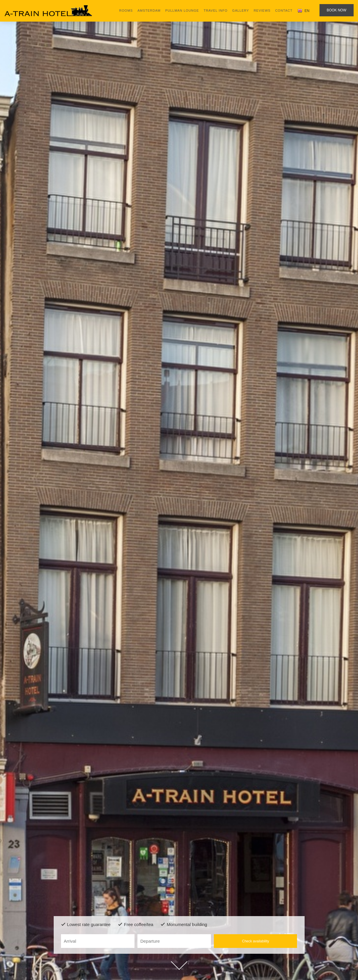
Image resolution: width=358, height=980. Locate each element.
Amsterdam (148, 10)
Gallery (240, 10)
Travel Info (216, 10)
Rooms (126, 10)
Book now (336, 10)
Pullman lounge (182, 10)
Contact (283, 10)
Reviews (262, 10)
